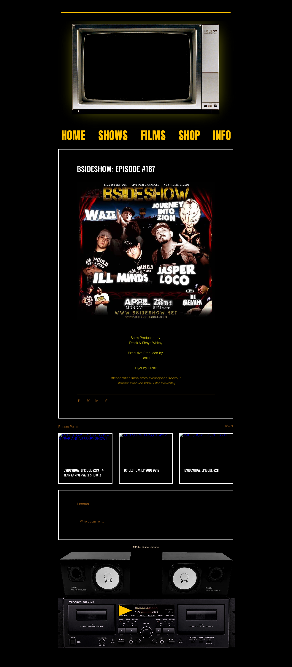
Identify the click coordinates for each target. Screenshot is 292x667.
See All (229, 426)
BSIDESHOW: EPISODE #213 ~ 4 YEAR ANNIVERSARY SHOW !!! (84, 472)
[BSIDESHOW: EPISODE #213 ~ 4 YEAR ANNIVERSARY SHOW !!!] (85, 448)
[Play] (125, 610)
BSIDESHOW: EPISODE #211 (201, 470)
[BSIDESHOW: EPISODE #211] (206, 448)
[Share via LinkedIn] (97, 400)
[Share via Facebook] (78, 400)
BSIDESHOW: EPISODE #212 (141, 470)
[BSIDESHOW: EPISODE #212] (146, 448)
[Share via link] (106, 400)
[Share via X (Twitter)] (88, 400)
